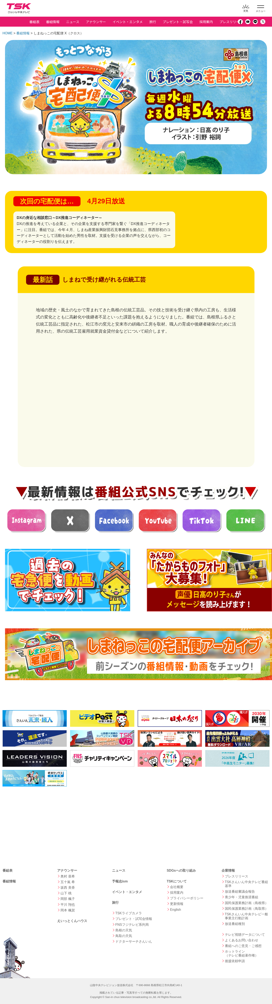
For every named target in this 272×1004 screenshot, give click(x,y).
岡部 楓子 (67, 899)
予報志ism (120, 881)
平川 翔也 (67, 904)
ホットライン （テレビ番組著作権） (241, 953)
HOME (8, 33)
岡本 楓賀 (67, 910)
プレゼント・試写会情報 (133, 919)
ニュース (72, 21)
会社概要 (176, 887)
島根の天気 (123, 930)
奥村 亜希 (67, 876)
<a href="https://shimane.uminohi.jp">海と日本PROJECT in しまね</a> (34, 819)
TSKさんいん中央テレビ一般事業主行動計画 (246, 916)
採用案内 (206, 21)
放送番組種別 (235, 924)
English (175, 909)
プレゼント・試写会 (178, 21)
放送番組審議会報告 (240, 891)
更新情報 (176, 904)
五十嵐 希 (67, 882)
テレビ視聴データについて (245, 934)
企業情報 (228, 870)
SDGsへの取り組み (181, 870)
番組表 (34, 21)
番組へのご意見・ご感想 (243, 946)
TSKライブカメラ (128, 913)
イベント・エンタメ (128, 21)
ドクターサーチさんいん (133, 941)
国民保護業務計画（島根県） (246, 903)
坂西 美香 (67, 887)
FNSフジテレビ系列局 (132, 924)
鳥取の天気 (123, 936)
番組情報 (52, 21)
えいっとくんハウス (72, 921)
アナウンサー (96, 21)
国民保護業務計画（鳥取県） (246, 908)
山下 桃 (65, 893)
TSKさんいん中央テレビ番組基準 (246, 884)
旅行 (152, 21)
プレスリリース (231, 21)
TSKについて (177, 881)
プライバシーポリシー (186, 898)
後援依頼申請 (235, 961)
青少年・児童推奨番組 (241, 897)
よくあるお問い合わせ (241, 940)
